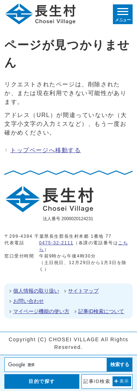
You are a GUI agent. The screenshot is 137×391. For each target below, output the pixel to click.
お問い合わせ (28, 301)
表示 (124, 381)
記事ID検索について (101, 311)
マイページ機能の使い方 (41, 311)
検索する (119, 364)
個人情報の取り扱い (36, 291)
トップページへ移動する (45, 150)
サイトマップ (83, 291)
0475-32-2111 (56, 242)
